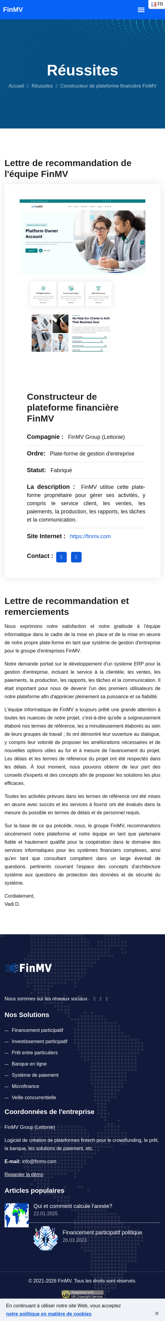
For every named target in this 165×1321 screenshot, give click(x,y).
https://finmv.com (90, 536)
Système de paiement (35, 1075)
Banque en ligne (29, 1063)
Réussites (42, 85)
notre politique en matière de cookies (49, 1313)
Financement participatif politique (102, 1232)
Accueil (16, 85)
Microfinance (25, 1086)
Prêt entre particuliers (35, 1052)
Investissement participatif (39, 1041)
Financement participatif (37, 1030)
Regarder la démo (24, 1174)
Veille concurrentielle (34, 1097)
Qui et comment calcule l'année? (73, 1206)
